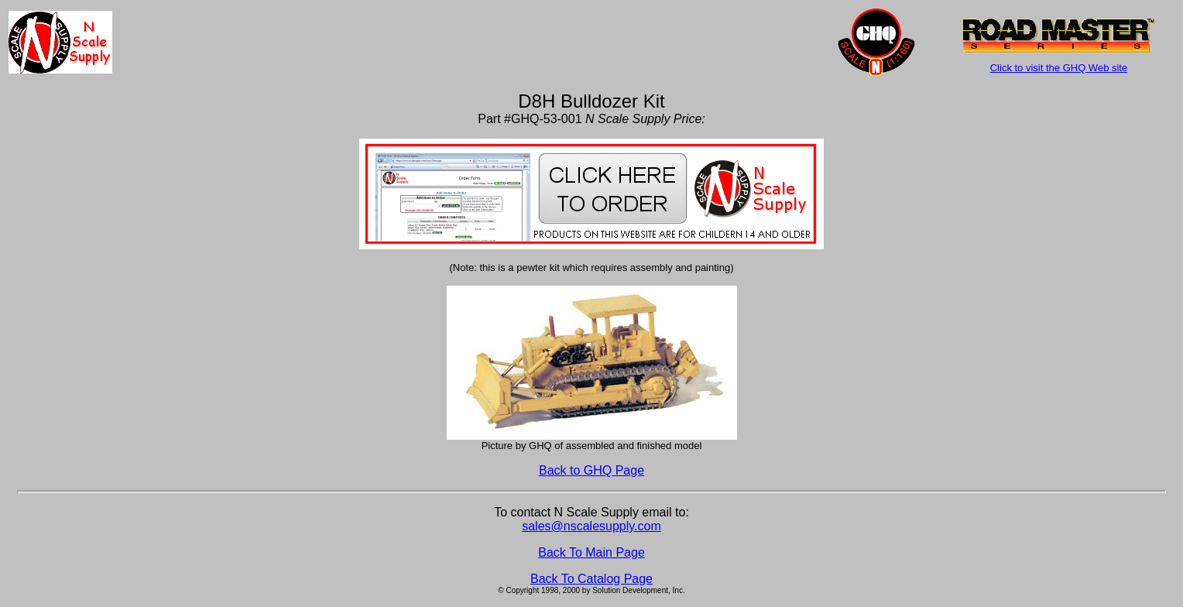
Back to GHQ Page (591, 470)
